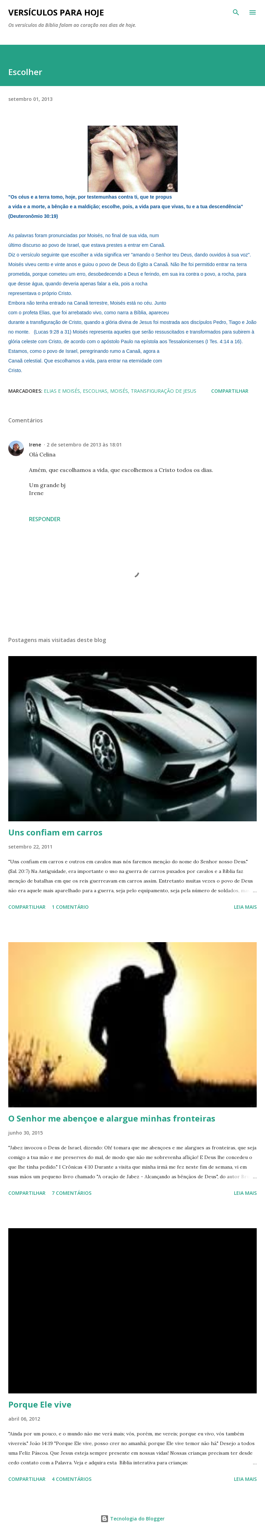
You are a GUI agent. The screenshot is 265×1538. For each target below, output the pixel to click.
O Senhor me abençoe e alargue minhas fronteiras (111, 1118)
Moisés (119, 391)
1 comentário (70, 907)
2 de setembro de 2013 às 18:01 (84, 444)
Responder (44, 519)
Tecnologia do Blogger (132, 1518)
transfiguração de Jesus (163, 391)
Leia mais (245, 907)
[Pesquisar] (236, 12)
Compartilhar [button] (229, 391)
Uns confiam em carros (55, 832)
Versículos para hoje (56, 12)
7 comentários (71, 1193)
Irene (35, 444)
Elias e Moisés (62, 391)
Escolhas (95, 391)
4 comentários (71, 1479)
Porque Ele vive (39, 1404)
